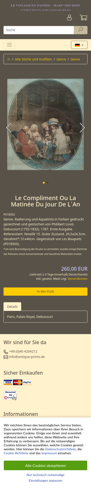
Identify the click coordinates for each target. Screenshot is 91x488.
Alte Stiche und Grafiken (33, 59)
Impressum (49, 453)
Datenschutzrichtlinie (60, 449)
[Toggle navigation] (9, 45)
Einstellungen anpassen (45, 480)
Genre (61, 59)
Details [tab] (12, 306)
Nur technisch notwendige (45, 475)
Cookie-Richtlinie (16, 453)
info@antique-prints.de (27, 356)
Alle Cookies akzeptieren (45, 465)
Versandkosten (77, 279)
